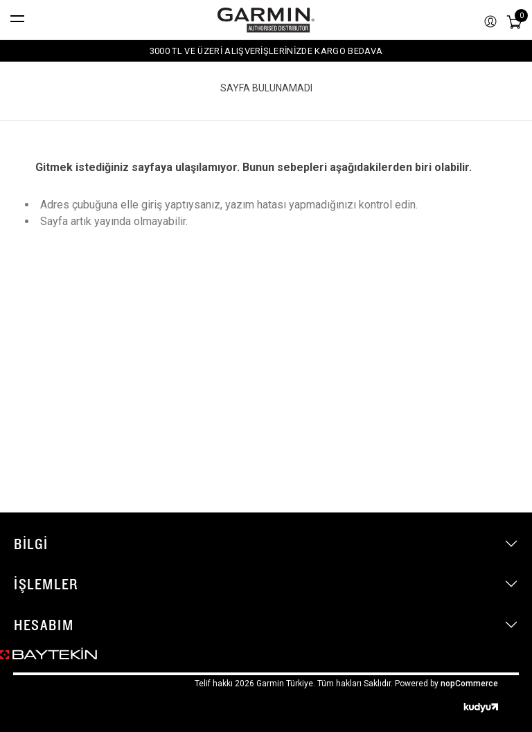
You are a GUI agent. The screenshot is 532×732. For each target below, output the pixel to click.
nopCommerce (469, 683)
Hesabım (43, 625)
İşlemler (46, 584)
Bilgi (31, 544)
